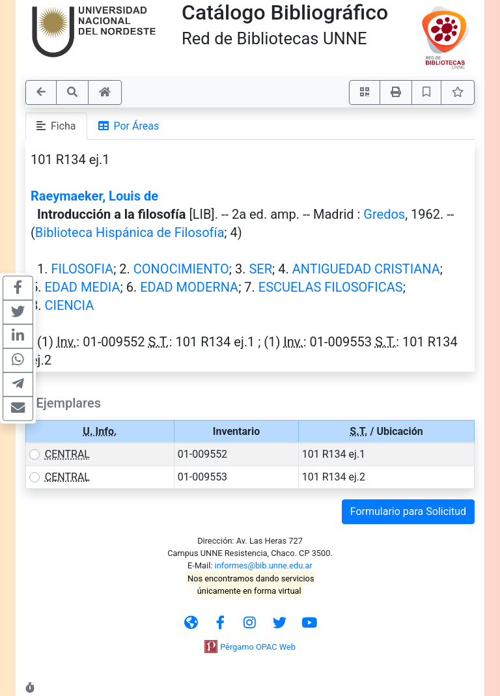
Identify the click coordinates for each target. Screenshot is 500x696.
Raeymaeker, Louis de (94, 196)
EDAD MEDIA (82, 287)
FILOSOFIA (82, 269)
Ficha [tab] (56, 126)
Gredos (384, 214)
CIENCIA (69, 305)
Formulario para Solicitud (408, 511)
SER (260, 269)
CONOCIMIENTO (181, 269)
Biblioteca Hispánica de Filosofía (129, 232)
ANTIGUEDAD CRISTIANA (366, 269)
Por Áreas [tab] (129, 126)
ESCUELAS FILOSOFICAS (330, 287)
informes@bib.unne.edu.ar (263, 565)
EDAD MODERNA (189, 287)
